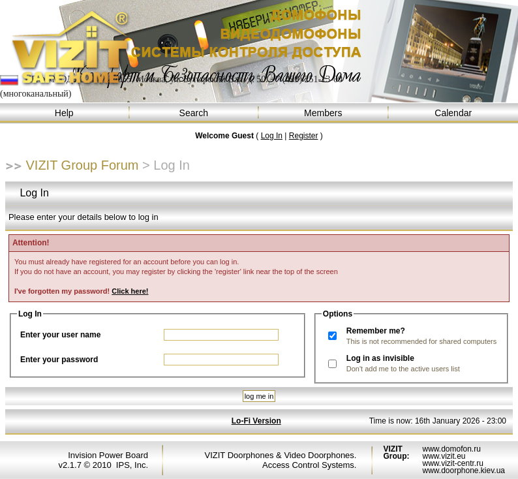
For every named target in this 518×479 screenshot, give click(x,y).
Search (195, 113)
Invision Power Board (108, 455)
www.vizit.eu (443, 456)
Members (324, 113)
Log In (271, 135)
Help (65, 113)
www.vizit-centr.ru (452, 463)
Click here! (130, 291)
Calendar (454, 113)
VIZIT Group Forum (82, 165)
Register (303, 135)
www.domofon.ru (451, 449)
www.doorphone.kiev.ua (463, 470)
